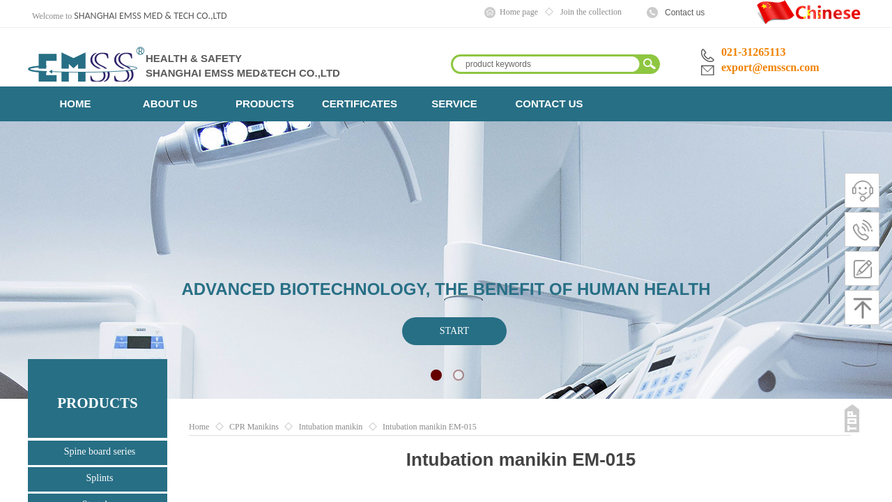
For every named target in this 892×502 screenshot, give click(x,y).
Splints (100, 478)
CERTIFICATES (359, 103)
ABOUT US (170, 103)
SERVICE (454, 103)
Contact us (685, 12)
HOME (75, 103)
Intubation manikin (331, 427)
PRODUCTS (265, 103)
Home (199, 427)
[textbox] (546, 64)
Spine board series (100, 451)
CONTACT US (549, 103)
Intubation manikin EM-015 (430, 427)
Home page (519, 12)
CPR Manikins (254, 427)
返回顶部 (852, 418)
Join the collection (591, 12)
